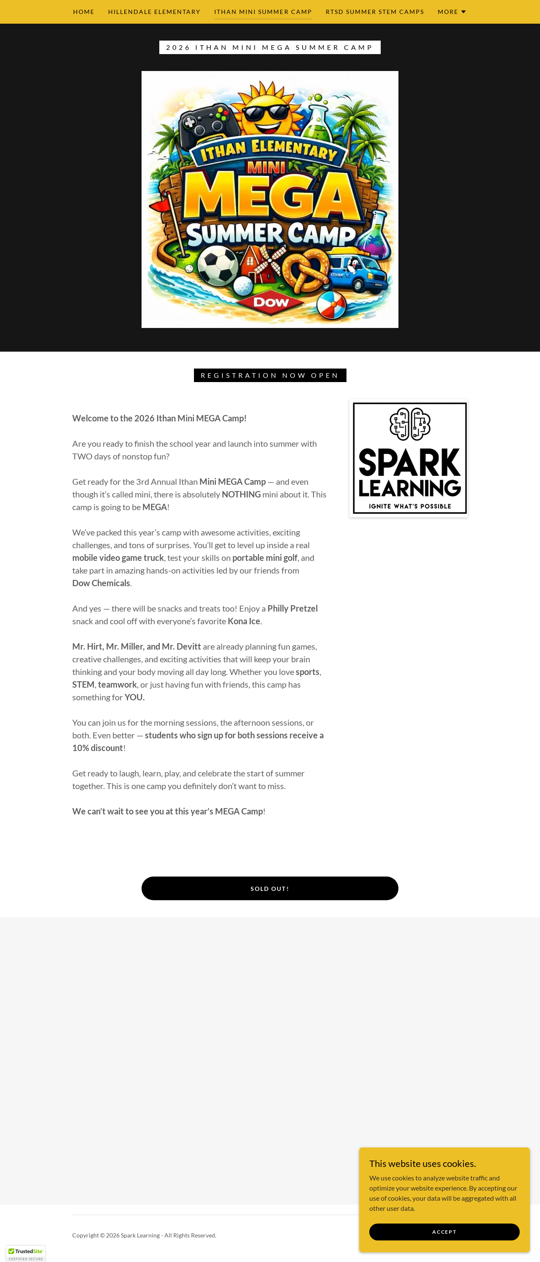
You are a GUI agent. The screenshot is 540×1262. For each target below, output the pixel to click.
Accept (445, 1232)
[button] (452, 12)
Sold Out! (270, 888)
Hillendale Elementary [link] (154, 11)
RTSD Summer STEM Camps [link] (375, 11)
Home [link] (84, 11)
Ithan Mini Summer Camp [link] (263, 11)
